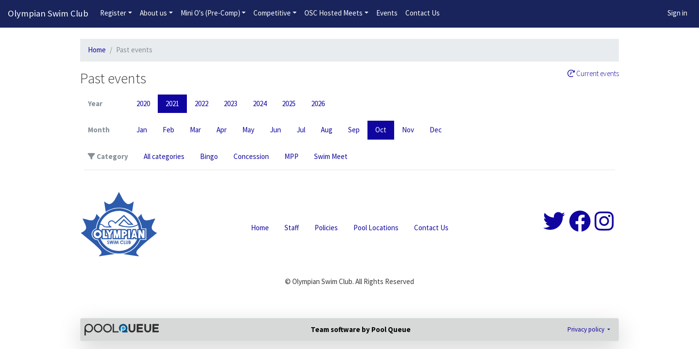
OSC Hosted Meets (333, 12)
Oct (380, 129)
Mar (195, 129)
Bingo (209, 156)
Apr (221, 129)
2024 (259, 103)
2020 (143, 103)
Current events (593, 73)
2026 (318, 103)
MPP (291, 156)
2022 (201, 103)
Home (97, 49)
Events (387, 12)
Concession (251, 156)
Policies (326, 227)
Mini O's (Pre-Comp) (210, 12)
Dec (436, 129)
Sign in (677, 12)
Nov (408, 129)
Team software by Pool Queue (361, 329)
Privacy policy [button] (586, 329)
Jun (275, 129)
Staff (291, 227)
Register (113, 12)
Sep (354, 129)
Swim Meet (331, 156)
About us (153, 12)
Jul (301, 129)
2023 (230, 103)
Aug (327, 129)
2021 (172, 103)
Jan (141, 129)
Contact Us (422, 12)
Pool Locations (376, 227)
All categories (164, 156)
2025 (289, 103)
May (248, 129)
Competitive (272, 12)
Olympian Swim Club (48, 13)
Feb (168, 129)
